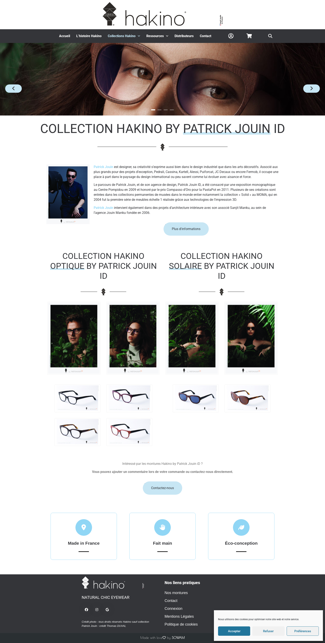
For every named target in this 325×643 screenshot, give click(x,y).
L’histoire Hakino (89, 36)
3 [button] (166, 109)
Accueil (64, 36)
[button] (124, 36)
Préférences (302, 631)
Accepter (234, 631)
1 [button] (153, 109)
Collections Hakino (124, 36)
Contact (205, 36)
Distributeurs (184, 36)
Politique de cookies (181, 624)
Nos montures (176, 593)
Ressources (157, 36)
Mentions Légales (179, 616)
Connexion (173, 608)
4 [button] (172, 109)
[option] (162, 79)
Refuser (268, 631)
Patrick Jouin (103, 167)
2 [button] (159, 109)
